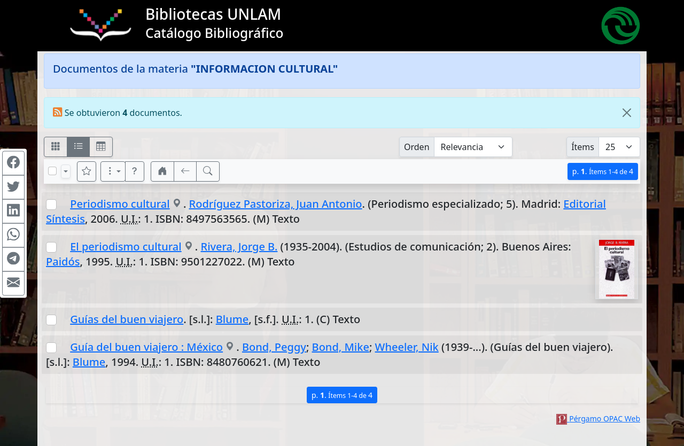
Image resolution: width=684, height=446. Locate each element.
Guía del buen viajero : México (146, 347)
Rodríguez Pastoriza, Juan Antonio (275, 204)
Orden (417, 147)
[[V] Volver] (185, 171)
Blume (232, 319)
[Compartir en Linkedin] (13, 211)
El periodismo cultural (125, 246)
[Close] (627, 113)
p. (602, 171)
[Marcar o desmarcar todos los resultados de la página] (52, 171)
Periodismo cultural (120, 204)
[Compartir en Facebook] (13, 163)
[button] (134, 171)
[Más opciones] (113, 171)
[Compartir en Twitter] (13, 187)
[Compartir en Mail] (13, 283)
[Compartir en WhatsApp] (13, 235)
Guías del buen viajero (126, 319)
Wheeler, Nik (407, 347)
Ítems (582, 147)
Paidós (63, 261)
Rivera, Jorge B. (239, 246)
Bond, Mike (340, 347)
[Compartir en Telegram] (13, 259)
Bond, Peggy (274, 347)
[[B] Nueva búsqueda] (208, 171)
